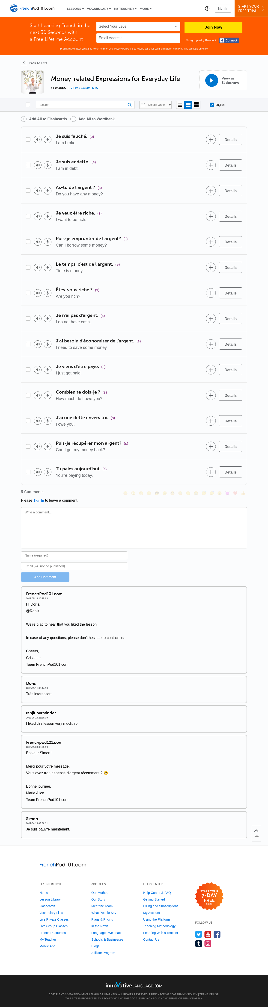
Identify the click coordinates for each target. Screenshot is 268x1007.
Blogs (95, 946)
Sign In (222, 8)
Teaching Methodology (159, 926)
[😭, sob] (196, 493)
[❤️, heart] (235, 493)
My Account (151, 913)
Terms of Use (106, 48)
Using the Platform (156, 919)
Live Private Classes (54, 919)
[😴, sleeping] (212, 493)
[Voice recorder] (47, 139)
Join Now (213, 27)
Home (43, 893)
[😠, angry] (165, 493)
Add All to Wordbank (96, 119)
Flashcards (47, 906)
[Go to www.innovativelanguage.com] (134, 984)
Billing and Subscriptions (161, 906)
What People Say (103, 913)
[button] (207, 8)
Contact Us (151, 939)
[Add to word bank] (211, 139)
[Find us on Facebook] (217, 934)
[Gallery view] (196, 105)
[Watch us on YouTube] (207, 934)
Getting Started (154, 899)
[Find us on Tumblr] (198, 943)
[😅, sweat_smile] (180, 493)
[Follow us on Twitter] (198, 934)
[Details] (230, 139)
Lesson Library (50, 899)
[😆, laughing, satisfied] (172, 493)
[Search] (85, 105)
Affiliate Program (103, 953)
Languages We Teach (106, 933)
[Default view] (188, 105)
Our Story (98, 899)
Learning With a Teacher (160, 933)
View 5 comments (84, 88)
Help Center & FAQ (157, 893)
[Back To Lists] (34, 63)
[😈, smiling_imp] (227, 493)
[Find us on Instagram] (207, 943)
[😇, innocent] (204, 493)
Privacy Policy (121, 48)
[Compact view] (180, 105)
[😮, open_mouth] (219, 493)
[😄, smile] (125, 493)
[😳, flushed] (133, 493)
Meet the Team (102, 906)
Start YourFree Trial (252, 8)
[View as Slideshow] (223, 80)
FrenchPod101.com (162, 994)
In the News (99, 926)
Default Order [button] (156, 104)
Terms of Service (181, 998)
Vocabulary (97, 9)
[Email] (74, 566)
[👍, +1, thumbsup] (243, 493)
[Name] (74, 555)
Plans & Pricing (102, 919)
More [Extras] (144, 9)
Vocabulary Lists (51, 913)
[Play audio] (38, 139)
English (217, 105)
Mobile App (47, 946)
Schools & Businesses (107, 939)
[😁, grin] (141, 493)
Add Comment (45, 577)
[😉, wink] (188, 493)
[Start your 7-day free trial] (209, 896)
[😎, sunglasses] (157, 493)
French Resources (52, 933)
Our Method (99, 893)
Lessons (74, 9)
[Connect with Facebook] (229, 40)
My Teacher (124, 9)
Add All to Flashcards (48, 119)
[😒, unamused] (149, 493)
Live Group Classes (53, 926)
